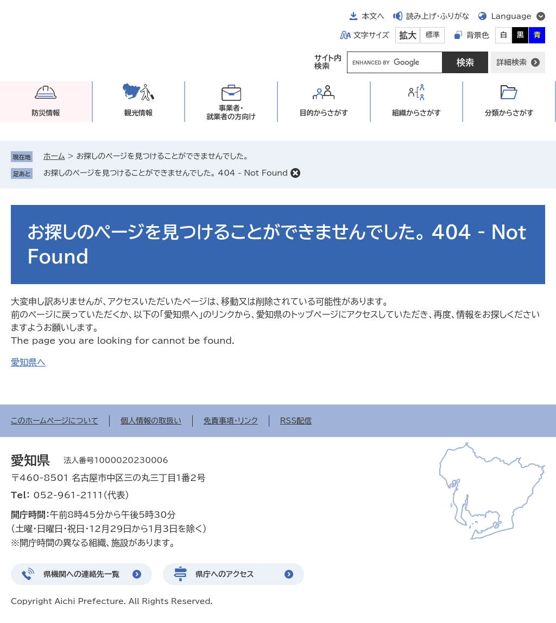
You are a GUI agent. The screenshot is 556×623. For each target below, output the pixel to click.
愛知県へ (28, 362)
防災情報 (45, 113)
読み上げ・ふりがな (437, 16)
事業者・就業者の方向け (231, 112)
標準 (433, 34)
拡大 (407, 35)
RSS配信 (296, 421)
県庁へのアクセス (224, 574)
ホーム (54, 156)
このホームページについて (54, 421)
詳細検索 (511, 62)
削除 (295, 173)
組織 (416, 113)
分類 (509, 113)
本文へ (373, 16)
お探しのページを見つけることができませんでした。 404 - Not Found (165, 173)
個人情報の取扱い (151, 421)
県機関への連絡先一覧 (81, 574)
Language (511, 16)
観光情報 (138, 113)
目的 (323, 113)
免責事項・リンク (231, 421)
